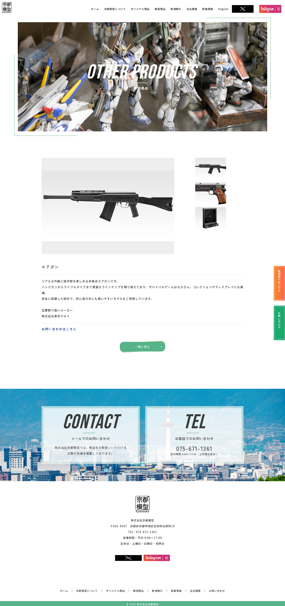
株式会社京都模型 (147, 603)
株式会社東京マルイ (56, 316)
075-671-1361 (146, 531)
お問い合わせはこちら (59, 329)
